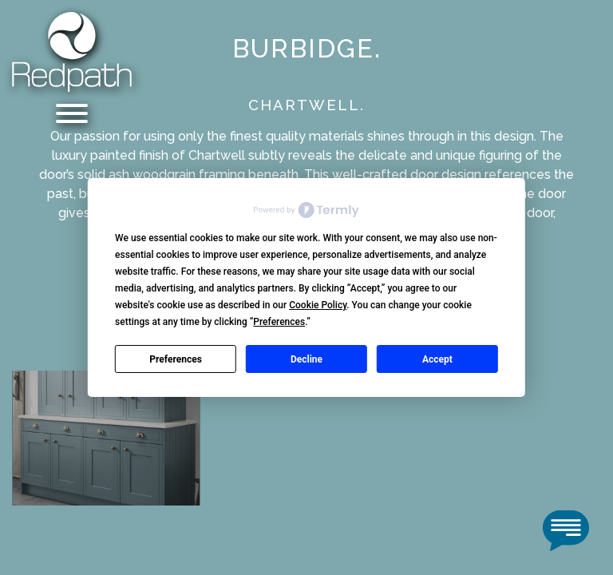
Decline (306, 359)
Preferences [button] (279, 321)
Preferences (175, 359)
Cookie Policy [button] (317, 305)
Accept (437, 359)
